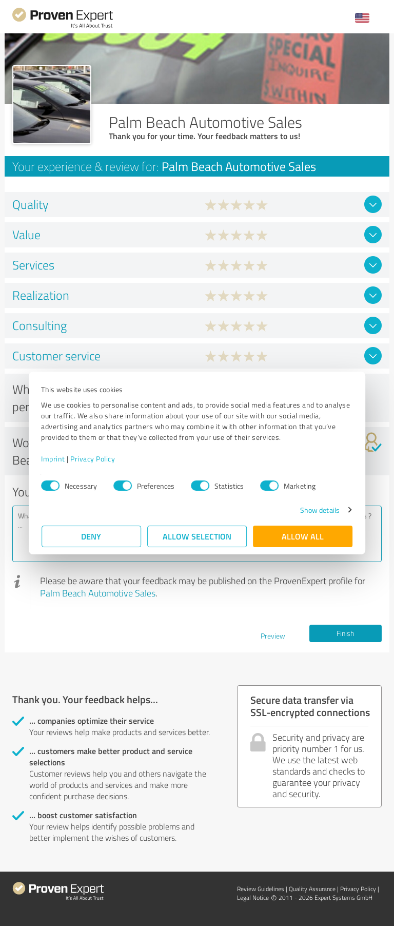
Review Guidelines (260, 888)
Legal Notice (253, 897)
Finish (345, 633)
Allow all (303, 536)
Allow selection (197, 536)
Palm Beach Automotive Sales (97, 593)
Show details (319, 510)
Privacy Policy (93, 459)
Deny (92, 536)
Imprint (54, 459)
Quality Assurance (312, 888)
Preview (273, 636)
